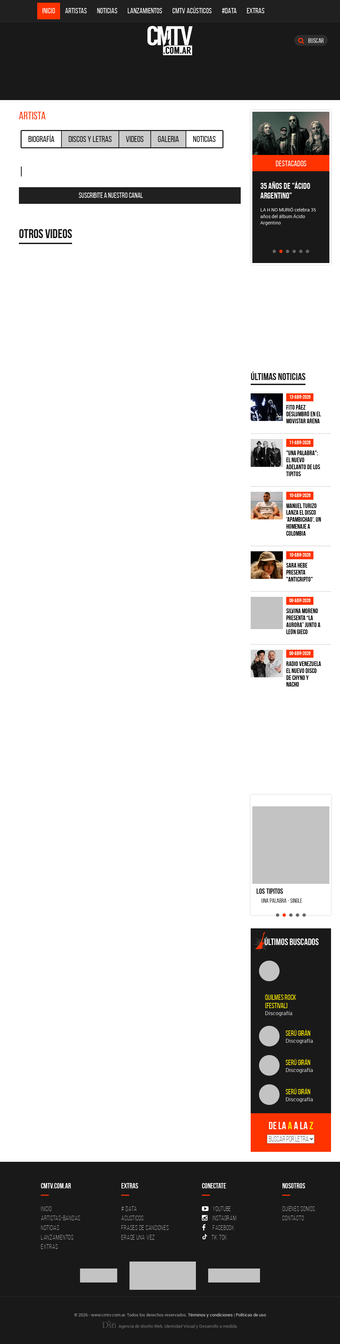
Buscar (311, 40)
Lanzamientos (145, 11)
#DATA (229, 11)
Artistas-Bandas (60, 1218)
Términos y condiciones (210, 1315)
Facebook (218, 1227)
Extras (256, 11)
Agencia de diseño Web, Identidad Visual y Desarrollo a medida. (170, 1326)
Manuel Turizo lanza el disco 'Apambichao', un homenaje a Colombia (303, 519)
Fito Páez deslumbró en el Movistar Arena (303, 414)
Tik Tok (214, 1237)
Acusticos (132, 1218)
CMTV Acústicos (192, 11)
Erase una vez (138, 1237)
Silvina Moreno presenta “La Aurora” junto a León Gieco (303, 621)
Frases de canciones (145, 1227)
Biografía (41, 139)
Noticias (107, 11)
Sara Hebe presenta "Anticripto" (299, 572)
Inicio (48, 11)
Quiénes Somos (298, 1208)
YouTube (216, 1208)
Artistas (76, 11)
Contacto (293, 1218)
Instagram (219, 1218)
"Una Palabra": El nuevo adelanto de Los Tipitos (303, 463)
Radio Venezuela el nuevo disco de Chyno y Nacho (303, 674)
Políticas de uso (251, 1315)
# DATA (129, 1208)
